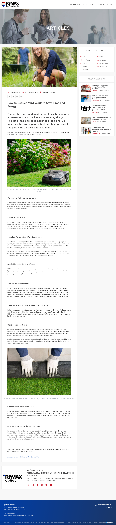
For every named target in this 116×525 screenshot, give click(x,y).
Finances (84, 66)
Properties (75, 4)
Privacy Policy (83, 522)
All (82, 57)
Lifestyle (85, 69)
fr (111, 4)
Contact (102, 4)
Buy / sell (85, 60)
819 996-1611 (11, 513)
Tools (92, 4)
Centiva (109, 522)
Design (84, 63)
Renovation (102, 63)
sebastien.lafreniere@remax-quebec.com (21, 515)
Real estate (102, 60)
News (100, 57)
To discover (13, 92)
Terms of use (93, 522)
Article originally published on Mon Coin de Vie (23, 457)
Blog (85, 4)
